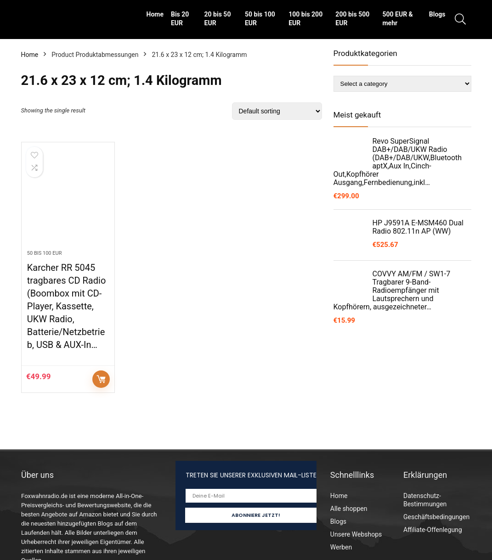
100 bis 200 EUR (305, 19)
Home (155, 14)
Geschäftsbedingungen (436, 517)
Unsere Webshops (356, 534)
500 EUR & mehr (397, 19)
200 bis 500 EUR (352, 19)
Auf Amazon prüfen (101, 379)
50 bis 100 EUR (260, 19)
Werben (341, 547)
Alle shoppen (349, 508)
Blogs (437, 14)
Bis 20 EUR (180, 19)
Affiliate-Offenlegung (432, 529)
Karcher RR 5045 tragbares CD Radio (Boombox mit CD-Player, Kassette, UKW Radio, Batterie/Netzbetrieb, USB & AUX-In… (66, 306)
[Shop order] (277, 111)
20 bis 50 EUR (217, 19)
